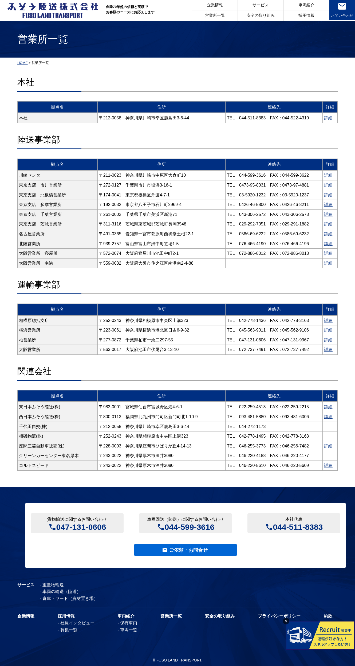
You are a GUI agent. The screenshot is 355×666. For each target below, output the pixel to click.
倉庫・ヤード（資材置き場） (70, 598)
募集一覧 (68, 630)
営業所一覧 (214, 15)
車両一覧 (128, 630)
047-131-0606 (81, 526)
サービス (260, 5)
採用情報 (305, 15)
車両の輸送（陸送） (61, 591)
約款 (328, 616)
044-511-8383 (298, 526)
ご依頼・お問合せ (188, 550)
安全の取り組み (260, 15)
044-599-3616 (190, 526)
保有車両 (128, 623)
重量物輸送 (53, 585)
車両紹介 (305, 5)
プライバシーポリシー (279, 616)
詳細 (328, 118)
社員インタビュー (77, 623)
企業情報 (214, 5)
